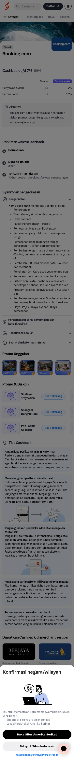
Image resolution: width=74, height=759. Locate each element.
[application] (63, 749)
